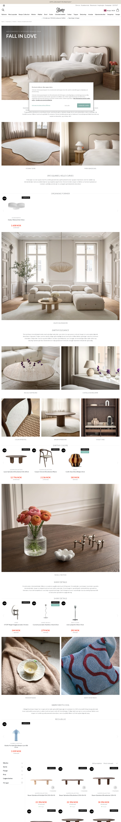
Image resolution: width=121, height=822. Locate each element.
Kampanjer (108, 5)
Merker (33, 14)
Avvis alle (67, 105)
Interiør (90, 14)
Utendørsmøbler (60, 14)
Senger (118, 14)
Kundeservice (85, 5)
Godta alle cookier (84, 105)
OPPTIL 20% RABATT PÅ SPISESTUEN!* (60, 2)
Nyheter (4, 14)
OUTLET (115, 5)
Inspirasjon (100, 5)
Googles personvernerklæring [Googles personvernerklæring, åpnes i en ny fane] (44, 100)
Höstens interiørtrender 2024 (25, 21)
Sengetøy (110, 14)
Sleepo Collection (24, 14)
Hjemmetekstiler (100, 14)
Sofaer (69, 14)
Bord (45, 14)
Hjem (2, 21)
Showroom (93, 5)
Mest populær (12, 14)
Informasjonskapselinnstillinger (41, 105)
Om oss (77, 5)
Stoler (51, 14)
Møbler (40, 14)
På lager (6, 783)
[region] (61, 96)
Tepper (76, 14)
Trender (14, 21)
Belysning (83, 14)
